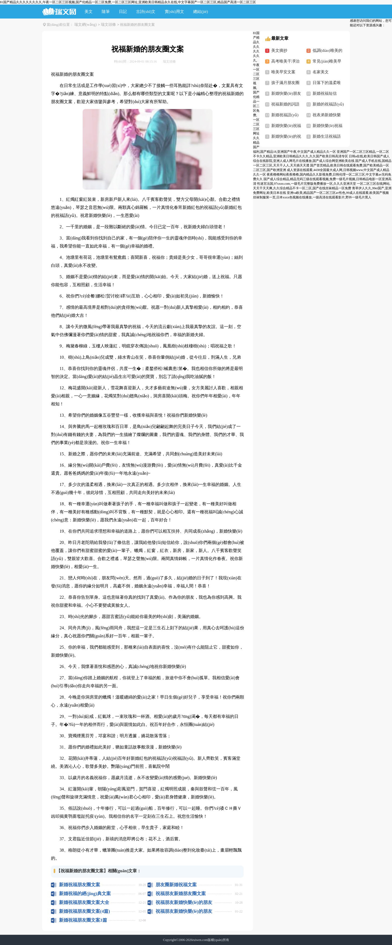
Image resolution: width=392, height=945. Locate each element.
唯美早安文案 (283, 72)
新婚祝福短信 (325, 93)
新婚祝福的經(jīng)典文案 (85, 893)
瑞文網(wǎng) (85, 25)
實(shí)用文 (174, 11)
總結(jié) (200, 11)
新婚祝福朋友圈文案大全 (84, 902)
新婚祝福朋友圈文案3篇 (83, 920)
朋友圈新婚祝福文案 (176, 884)
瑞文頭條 (108, 25)
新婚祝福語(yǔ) (285, 115)
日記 (123, 11)
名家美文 (321, 72)
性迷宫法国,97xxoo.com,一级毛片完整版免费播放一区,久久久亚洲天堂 (306, 184)
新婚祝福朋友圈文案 (79, 884)
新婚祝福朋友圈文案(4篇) (84, 911)
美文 (89, 11)
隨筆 (106, 11)
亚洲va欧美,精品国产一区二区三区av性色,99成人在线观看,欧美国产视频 (338, 193)
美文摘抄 (279, 50)
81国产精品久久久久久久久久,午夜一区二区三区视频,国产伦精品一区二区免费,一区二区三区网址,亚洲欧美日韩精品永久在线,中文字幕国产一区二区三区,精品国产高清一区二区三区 (128, 2)
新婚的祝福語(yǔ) (328, 104)
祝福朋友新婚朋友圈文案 (181, 893)
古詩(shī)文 (146, 11)
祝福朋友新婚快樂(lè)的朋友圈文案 (184, 902)
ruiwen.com (200, 940)
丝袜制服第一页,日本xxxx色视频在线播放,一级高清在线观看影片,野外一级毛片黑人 (312, 197)
